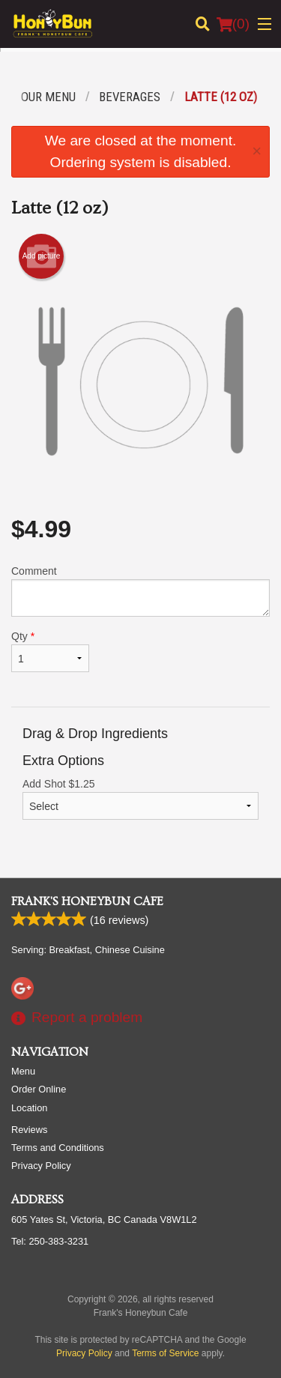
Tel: (49, 1241)
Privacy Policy (41, 1165)
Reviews (29, 1129)
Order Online (38, 1089)
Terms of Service (165, 1353)
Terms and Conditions (57, 1147)
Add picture (41, 256)
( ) (233, 24)
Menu (23, 1071)
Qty (50, 651)
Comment (140, 591)
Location (29, 1107)
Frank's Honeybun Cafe (87, 901)
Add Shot (140, 799)
